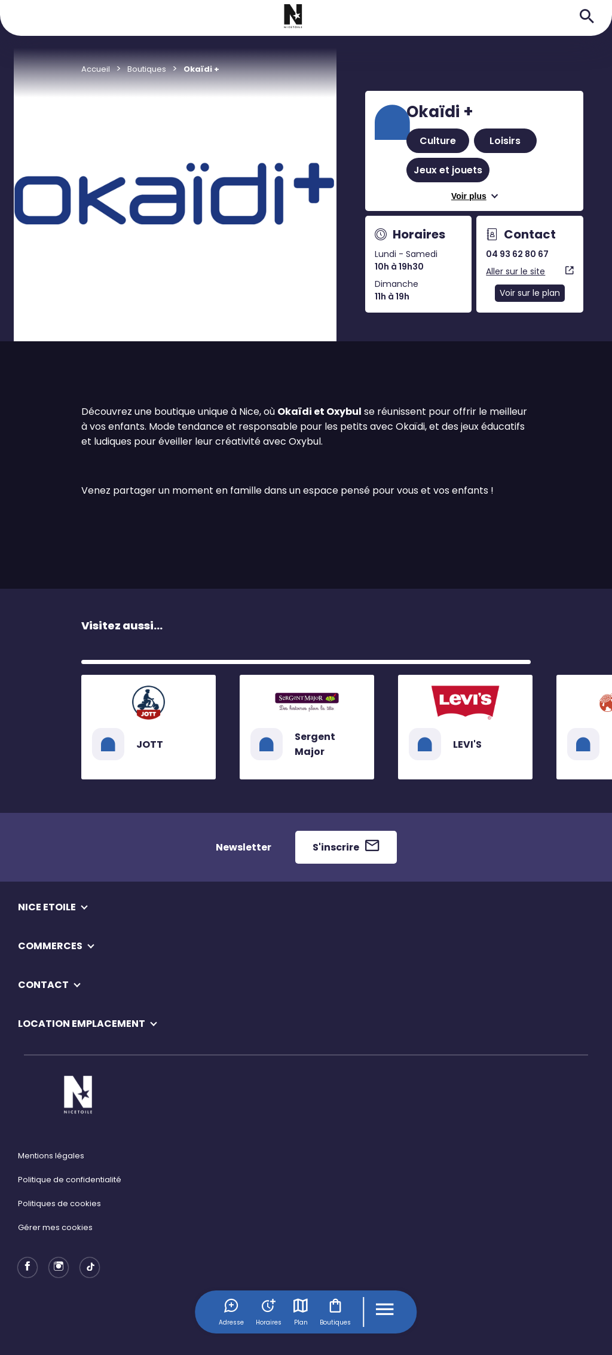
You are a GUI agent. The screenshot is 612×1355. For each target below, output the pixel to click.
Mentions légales (51, 1155)
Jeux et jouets (448, 170)
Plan (300, 1312)
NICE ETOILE (47, 907)
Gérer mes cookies (55, 1227)
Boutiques (335, 1312)
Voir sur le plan (530, 293)
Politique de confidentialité (69, 1179)
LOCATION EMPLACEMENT (81, 1023)
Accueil (95, 69)
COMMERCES (50, 946)
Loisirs (505, 141)
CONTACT (43, 985)
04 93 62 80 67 (517, 254)
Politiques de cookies (59, 1203)
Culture (438, 141)
